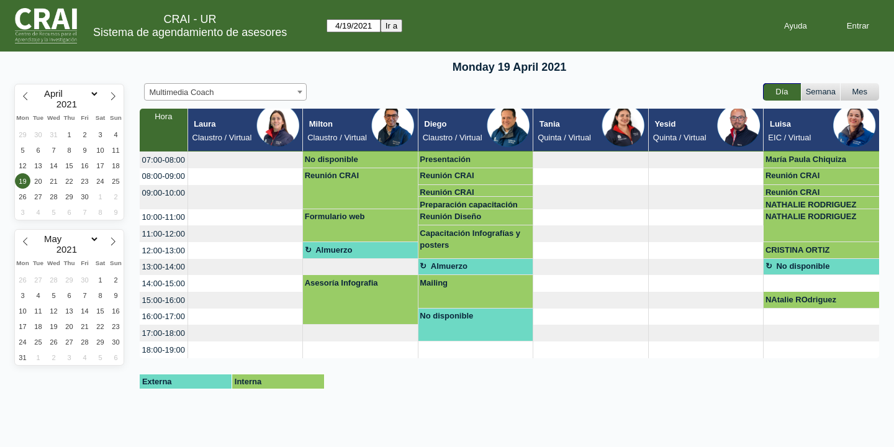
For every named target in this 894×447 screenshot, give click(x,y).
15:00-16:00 (163, 300)
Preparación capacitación (469, 204)
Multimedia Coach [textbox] (182, 92)
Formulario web (335, 216)
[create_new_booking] (245, 159)
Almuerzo (333, 250)
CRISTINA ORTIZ (797, 250)
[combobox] (225, 92)
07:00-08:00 (163, 160)
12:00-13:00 (163, 250)
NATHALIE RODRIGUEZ (810, 204)
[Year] (69, 104)
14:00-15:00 (163, 283)
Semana (821, 91)
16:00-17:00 (163, 316)
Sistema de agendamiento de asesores (190, 32)
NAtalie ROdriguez (800, 299)
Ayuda (795, 25)
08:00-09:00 (163, 176)
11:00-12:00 (163, 233)
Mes (860, 91)
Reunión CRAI (332, 175)
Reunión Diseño (450, 216)
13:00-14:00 (163, 266)
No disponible (331, 159)
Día (781, 91)
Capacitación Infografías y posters (470, 239)
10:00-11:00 (163, 217)
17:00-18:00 (163, 333)
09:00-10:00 (163, 192)
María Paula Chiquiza (805, 159)
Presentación (445, 159)
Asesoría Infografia (341, 282)
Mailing (434, 282)
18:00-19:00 (163, 349)
